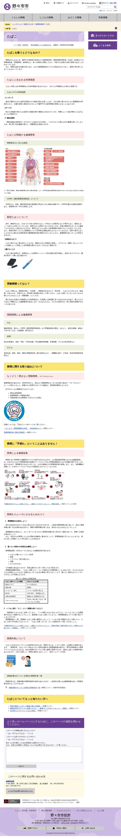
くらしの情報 (18, 17)
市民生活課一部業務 (68, 826)
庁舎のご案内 (61, 831)
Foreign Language (90, 3)
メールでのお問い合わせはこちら (20, 794)
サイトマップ (74, 3)
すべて (103, 10)
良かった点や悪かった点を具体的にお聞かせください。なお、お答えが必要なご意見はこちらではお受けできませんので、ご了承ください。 (37, 744)
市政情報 (103, 17)
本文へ (48, 3)
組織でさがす (29, 24)
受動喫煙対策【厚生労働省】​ (14, 432)
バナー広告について (84, 813)
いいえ (30, 733)
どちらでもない (20, 733)
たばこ (14, 28)
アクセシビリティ (64, 813)
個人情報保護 (46, 813)
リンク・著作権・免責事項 (26, 813)
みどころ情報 (74, 17)
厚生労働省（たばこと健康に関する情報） (25, 706)
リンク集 (100, 813)
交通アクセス (32, 831)
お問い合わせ (90, 831)
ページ (110, 10)
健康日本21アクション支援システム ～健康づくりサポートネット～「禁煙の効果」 (32, 504)
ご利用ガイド (60, 3)
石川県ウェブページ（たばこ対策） (23, 711)
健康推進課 (40, 24)
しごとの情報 (46, 17)
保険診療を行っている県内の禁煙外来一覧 (24, 688)
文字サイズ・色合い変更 (109, 3)
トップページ (17, 24)
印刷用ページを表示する (42, 45)
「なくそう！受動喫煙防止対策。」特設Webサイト (23, 428)
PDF (115, 10)
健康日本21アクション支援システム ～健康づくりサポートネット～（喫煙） (39, 708)
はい (9, 733)
